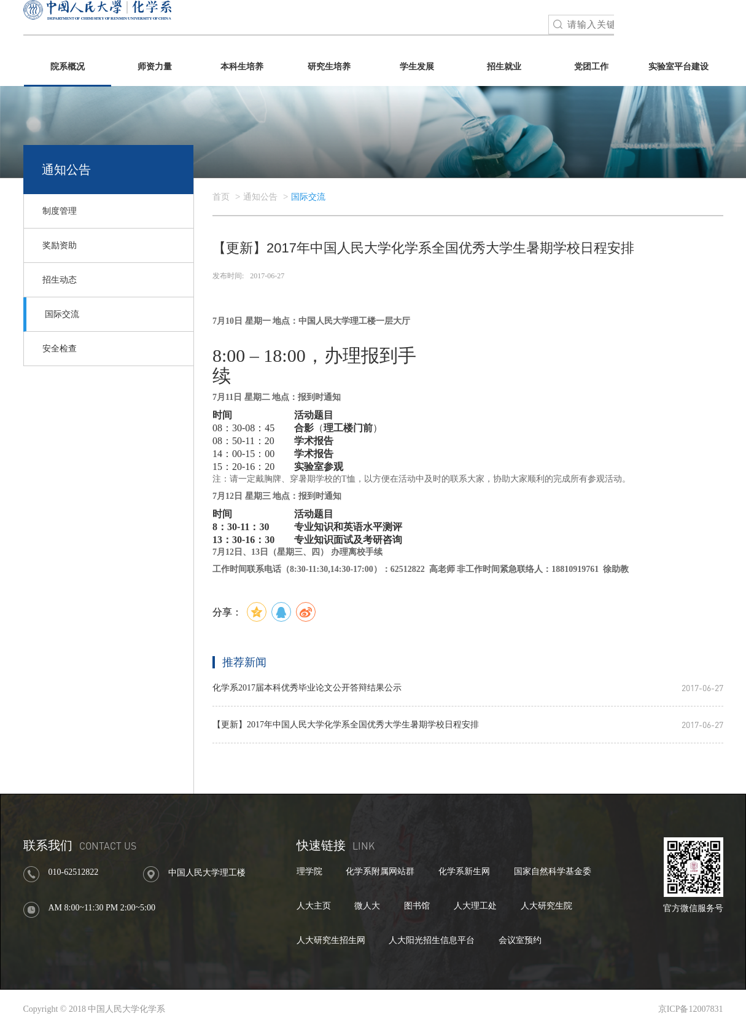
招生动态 (59, 279)
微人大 (367, 905)
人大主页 (314, 905)
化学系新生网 (464, 871)
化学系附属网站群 (380, 871)
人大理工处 (475, 905)
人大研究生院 (546, 905)
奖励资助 (59, 245)
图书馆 (417, 905)
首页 (221, 196)
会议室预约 (520, 940)
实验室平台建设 (678, 66)
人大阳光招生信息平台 (432, 940)
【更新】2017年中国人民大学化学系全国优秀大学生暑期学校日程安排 (345, 724)
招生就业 (504, 66)
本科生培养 (241, 66)
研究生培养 (329, 66)
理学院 (309, 871)
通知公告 (260, 196)
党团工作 (591, 66)
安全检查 (59, 348)
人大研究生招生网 (331, 940)
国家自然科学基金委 (552, 871)
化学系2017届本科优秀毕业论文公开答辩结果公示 (307, 687)
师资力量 (155, 66)
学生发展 (417, 66)
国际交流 (62, 314)
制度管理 (59, 211)
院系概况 (67, 66)
